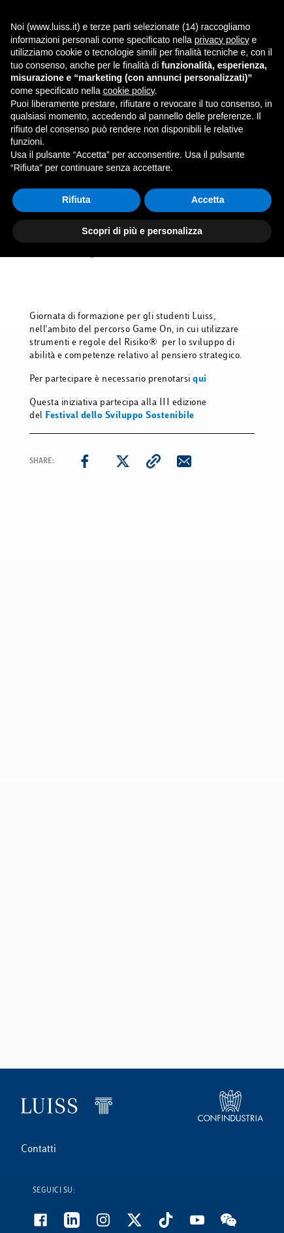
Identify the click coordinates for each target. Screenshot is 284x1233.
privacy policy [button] (222, 40)
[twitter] (123, 461)
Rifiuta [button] (76, 199)
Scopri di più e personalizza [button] (142, 231)
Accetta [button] (208, 199)
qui (200, 379)
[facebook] (85, 461)
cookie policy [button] (129, 90)
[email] (184, 461)
